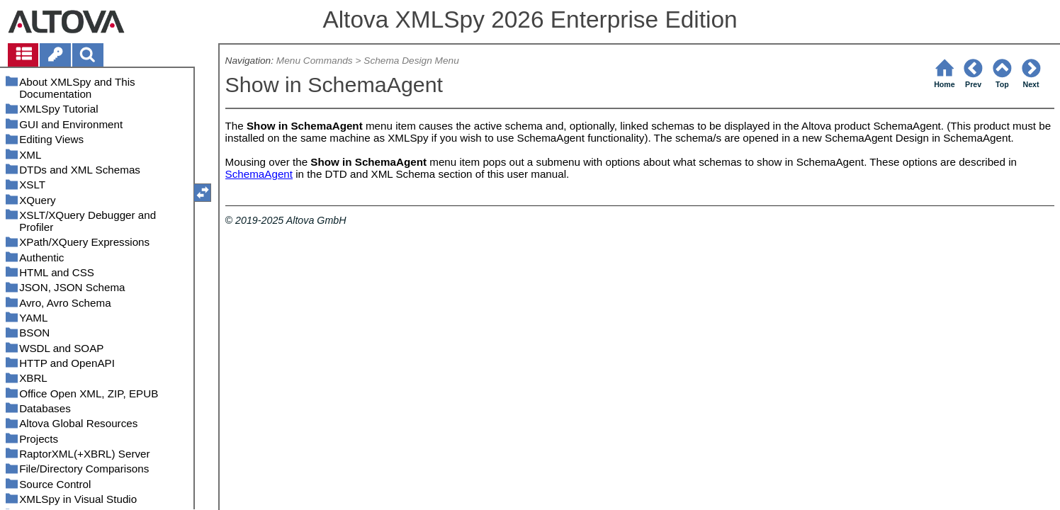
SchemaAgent (259, 174)
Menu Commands (314, 60)
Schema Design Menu (411, 60)
